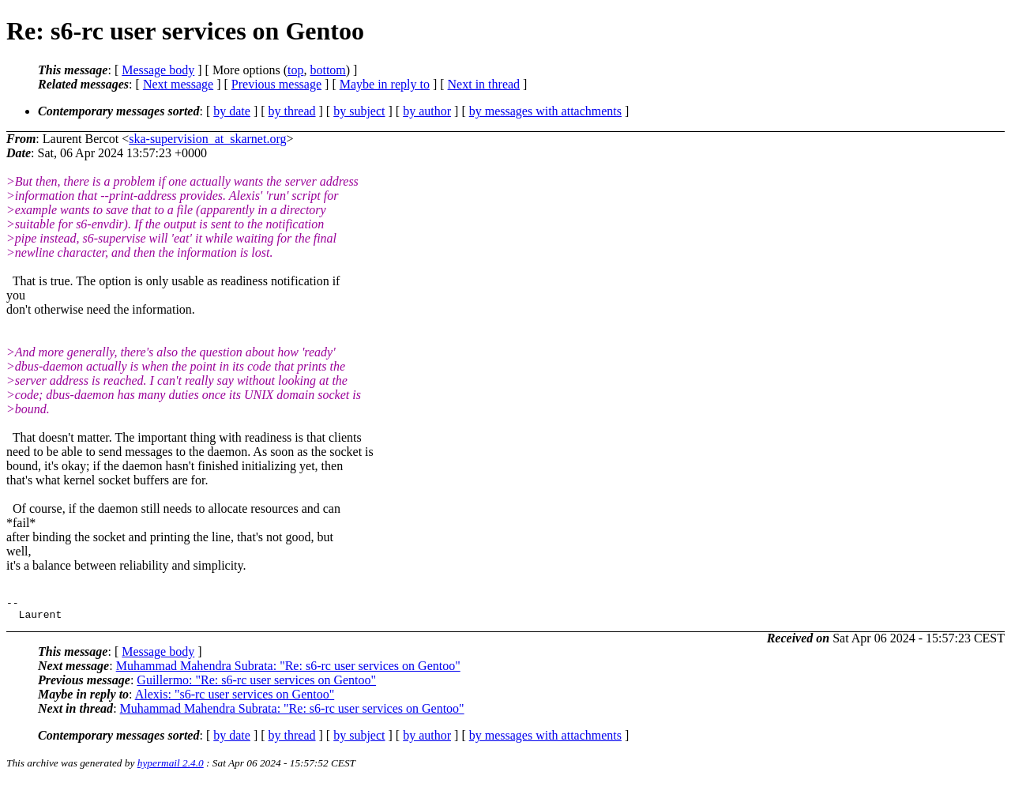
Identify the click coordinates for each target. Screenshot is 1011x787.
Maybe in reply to (385, 84)
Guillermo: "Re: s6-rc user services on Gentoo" (256, 684)
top (295, 70)
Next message (178, 84)
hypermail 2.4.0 (170, 768)
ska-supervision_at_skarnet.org (207, 138)
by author (427, 111)
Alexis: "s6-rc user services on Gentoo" (235, 699)
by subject (359, 111)
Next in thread (484, 84)
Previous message (276, 84)
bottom (327, 70)
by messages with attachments (545, 111)
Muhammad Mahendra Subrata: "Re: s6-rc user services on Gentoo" (288, 670)
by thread (292, 111)
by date (231, 111)
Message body (158, 70)
